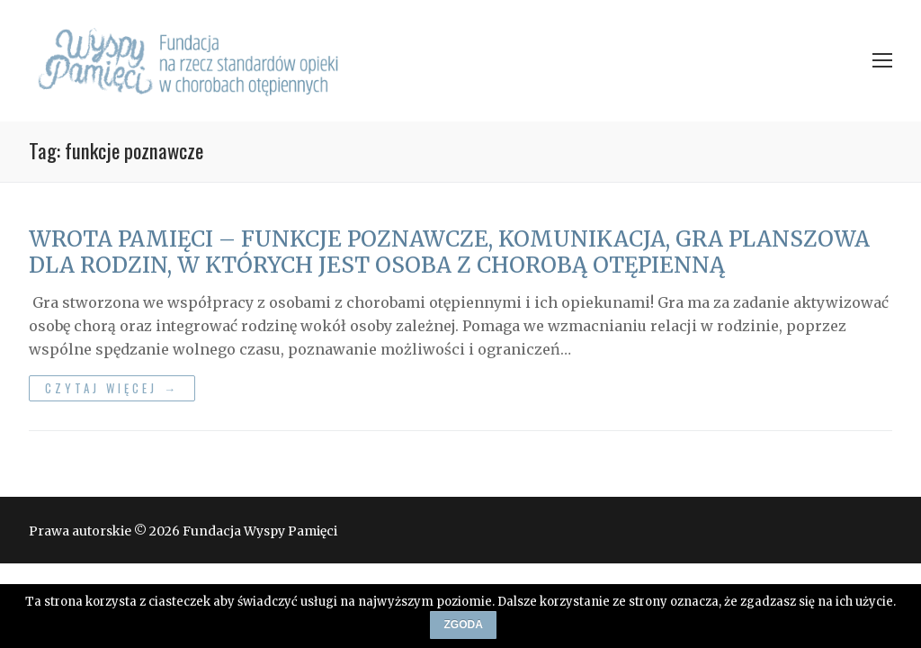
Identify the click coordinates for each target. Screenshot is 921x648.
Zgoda (463, 624)
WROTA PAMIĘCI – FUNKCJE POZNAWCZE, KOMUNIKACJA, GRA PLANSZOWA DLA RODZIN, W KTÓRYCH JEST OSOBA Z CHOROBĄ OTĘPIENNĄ (449, 252)
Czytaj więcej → (112, 388)
